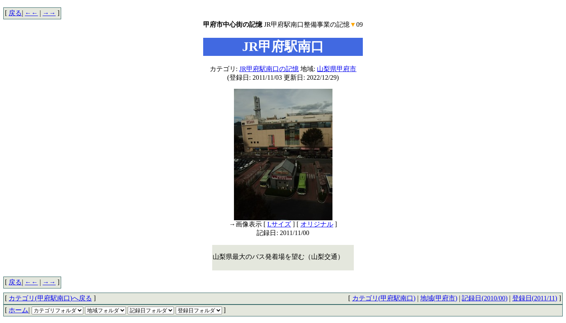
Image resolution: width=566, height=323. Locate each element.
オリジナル (316, 224)
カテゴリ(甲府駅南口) (384, 298)
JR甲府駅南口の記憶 (269, 68)
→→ (49, 12)
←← (31, 12)
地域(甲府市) (439, 298)
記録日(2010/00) (484, 298)
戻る (15, 12)
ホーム (18, 310)
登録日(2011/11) (534, 298)
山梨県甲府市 (336, 68)
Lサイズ (279, 224)
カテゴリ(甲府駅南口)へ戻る (50, 298)
